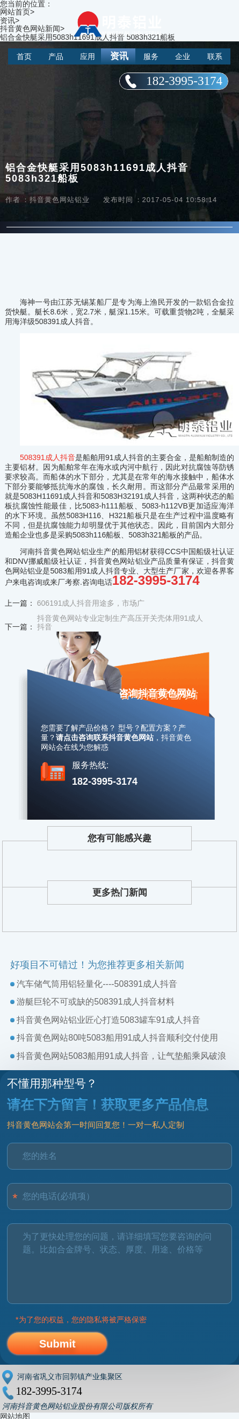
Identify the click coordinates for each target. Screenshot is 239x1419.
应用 (87, 56)
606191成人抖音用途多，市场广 (91, 603)
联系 (214, 56)
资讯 (119, 56)
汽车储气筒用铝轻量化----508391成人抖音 (97, 983)
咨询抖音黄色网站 (157, 693)
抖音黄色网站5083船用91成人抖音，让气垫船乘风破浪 (121, 1055)
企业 (182, 56)
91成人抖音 (56, 457)
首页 (24, 56)
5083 (28, 457)
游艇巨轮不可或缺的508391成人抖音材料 (95, 1001)
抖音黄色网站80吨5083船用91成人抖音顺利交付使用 (117, 1037)
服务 (150, 56)
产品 (55, 56)
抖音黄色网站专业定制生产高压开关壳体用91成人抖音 (120, 622)
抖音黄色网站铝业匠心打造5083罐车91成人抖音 (108, 1019)
